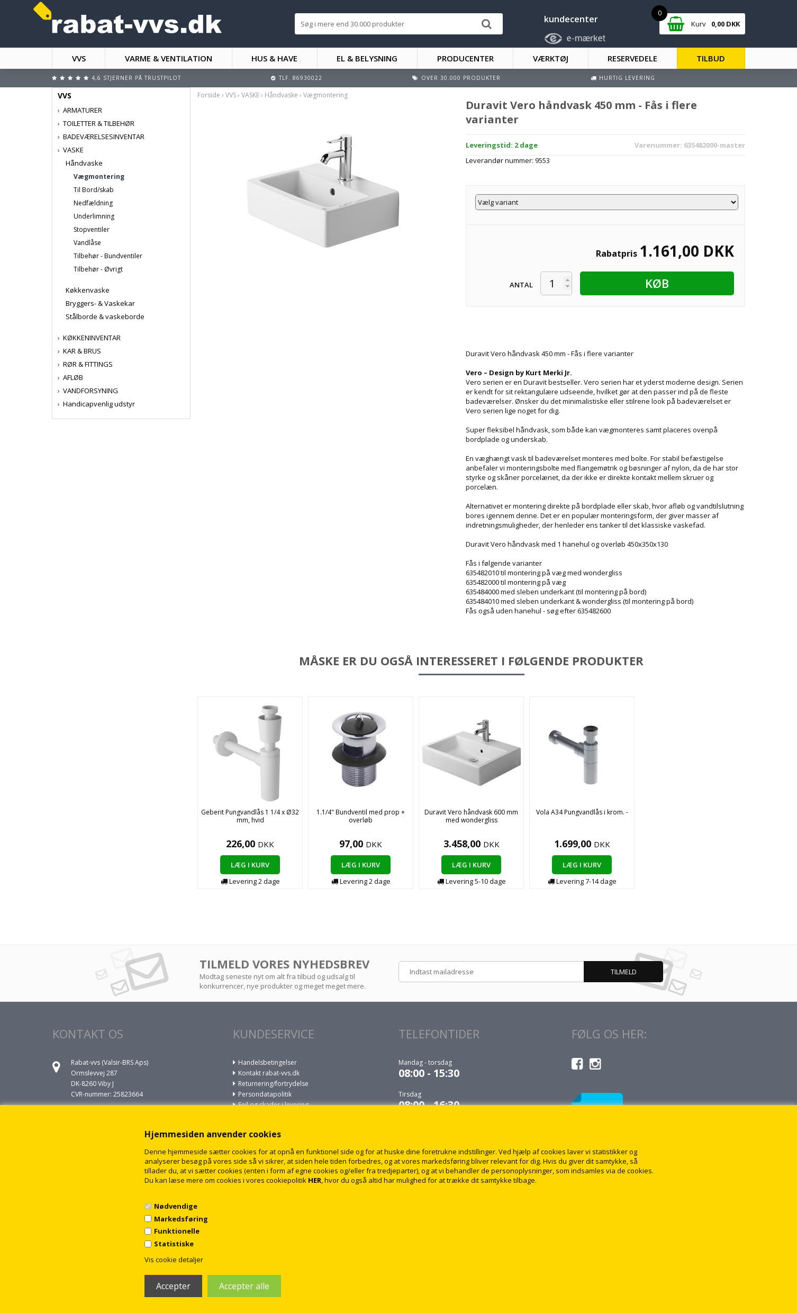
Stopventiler (92, 229)
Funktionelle (177, 1231)
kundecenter (571, 19)
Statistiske (174, 1243)
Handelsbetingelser (267, 1062)
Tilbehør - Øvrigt (98, 269)
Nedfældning (93, 202)
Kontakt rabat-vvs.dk (269, 1072)
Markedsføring (181, 1219)
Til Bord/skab (94, 189)
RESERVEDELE (632, 58)
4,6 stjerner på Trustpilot (136, 78)
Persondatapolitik (265, 1094)
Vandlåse (87, 242)
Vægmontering (99, 176)
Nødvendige (175, 1206)
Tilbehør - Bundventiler (108, 255)
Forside (208, 94)
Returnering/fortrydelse (273, 1083)
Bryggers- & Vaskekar (100, 303)
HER (314, 1180)
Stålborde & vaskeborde (105, 316)
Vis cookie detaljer (173, 1259)
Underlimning (94, 216)
